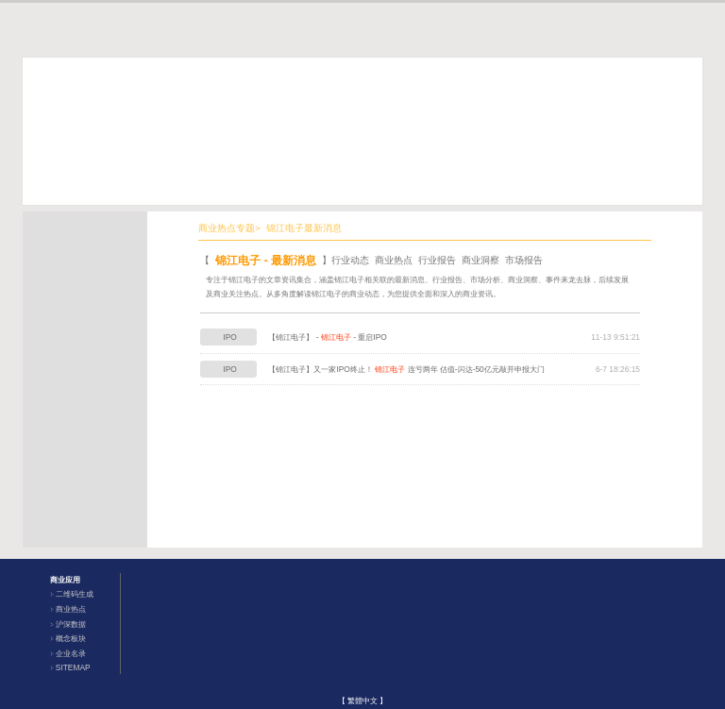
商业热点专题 (226, 228)
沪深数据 (71, 624)
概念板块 (71, 638)
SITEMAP (73, 667)
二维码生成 (74, 594)
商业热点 (71, 609)
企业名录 (71, 653)
